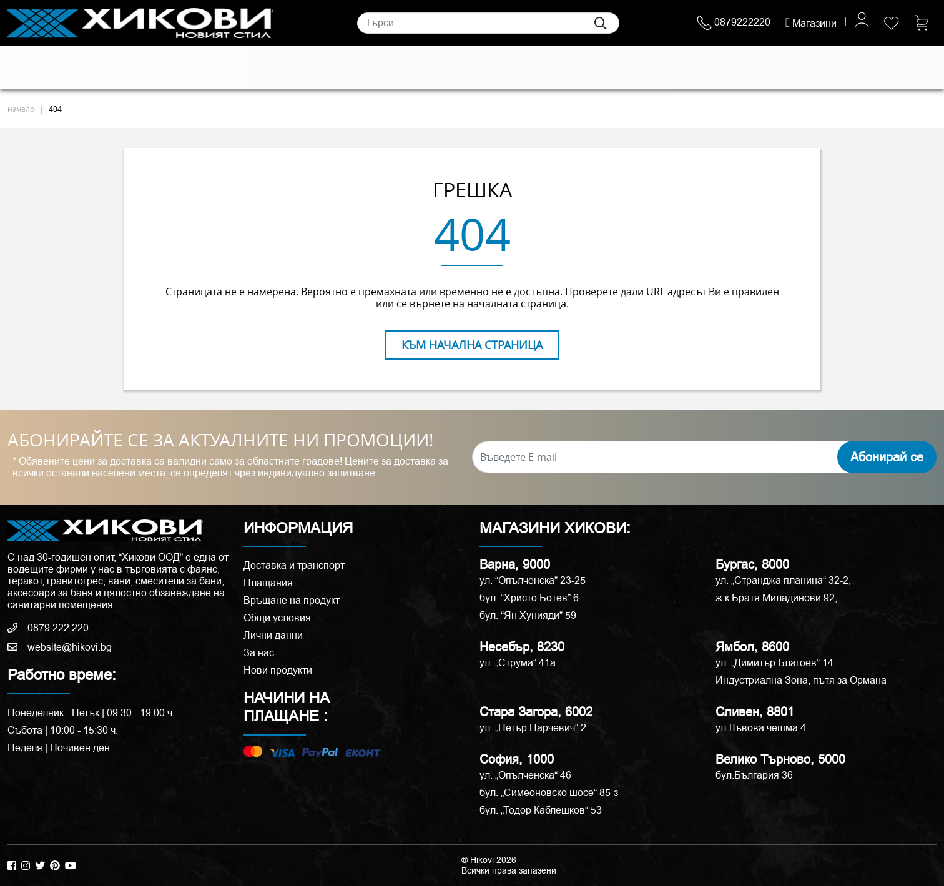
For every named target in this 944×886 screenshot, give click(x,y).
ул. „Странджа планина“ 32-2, (783, 580)
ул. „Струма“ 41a (517, 663)
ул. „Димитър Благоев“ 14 (774, 663)
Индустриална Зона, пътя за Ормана (801, 680)
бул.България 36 (754, 775)
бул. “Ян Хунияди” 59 (527, 615)
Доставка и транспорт (294, 565)
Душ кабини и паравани (473, 68)
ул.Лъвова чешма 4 (760, 728)
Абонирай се (886, 457)
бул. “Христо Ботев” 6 (529, 598)
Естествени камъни (113, 68)
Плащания (268, 583)
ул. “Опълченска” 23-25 (532, 580)
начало (20, 109)
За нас (258, 653)
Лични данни (273, 635)
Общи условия (277, 618)
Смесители (274, 68)
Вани (561, 68)
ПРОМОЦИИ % (873, 68)
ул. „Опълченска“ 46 (525, 775)
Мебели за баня (357, 68)
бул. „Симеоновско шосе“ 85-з (548, 792)
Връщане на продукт (291, 600)
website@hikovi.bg (59, 647)
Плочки (31, 68)
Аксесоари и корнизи (640, 68)
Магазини (811, 23)
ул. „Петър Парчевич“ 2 (532, 728)
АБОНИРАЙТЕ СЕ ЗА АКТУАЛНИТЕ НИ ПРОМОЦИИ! (220, 440)
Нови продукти (277, 670)
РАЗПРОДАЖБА (760, 68)
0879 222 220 (48, 628)
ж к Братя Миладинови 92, (776, 598)
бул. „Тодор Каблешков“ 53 (540, 810)
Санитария (205, 68)
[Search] (488, 23)
